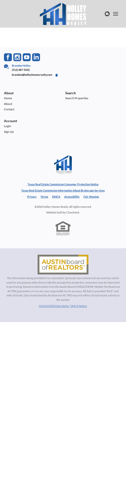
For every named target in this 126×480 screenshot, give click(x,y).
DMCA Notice (78, 305)
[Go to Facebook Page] (8, 57)
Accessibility (72, 196)
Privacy (32, 196)
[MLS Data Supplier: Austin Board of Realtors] (63, 264)
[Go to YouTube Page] (27, 57)
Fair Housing (91, 196)
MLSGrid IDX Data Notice (54, 305)
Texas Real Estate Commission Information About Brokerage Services (63, 190)
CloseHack (72, 212)
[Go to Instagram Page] (17, 57)
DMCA (56, 196)
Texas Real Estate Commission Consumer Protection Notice (63, 184)
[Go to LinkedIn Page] (36, 57)
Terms (44, 196)
